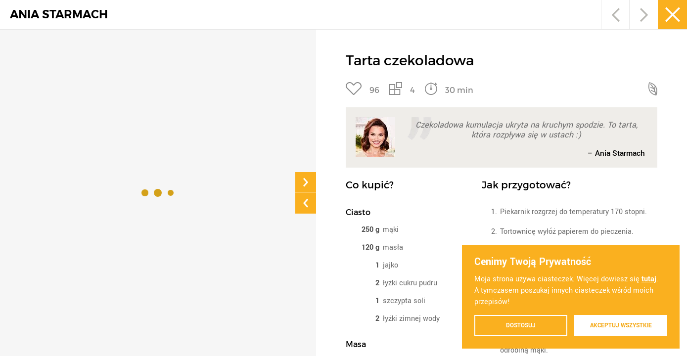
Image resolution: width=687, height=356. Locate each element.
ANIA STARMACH (59, 14)
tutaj (648, 278)
